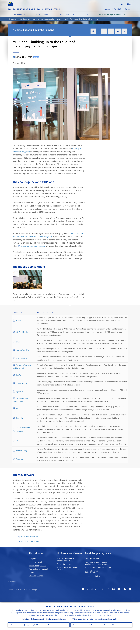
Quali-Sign (20, 418)
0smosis (19, 320)
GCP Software (21, 358)
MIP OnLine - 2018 (23, 57)
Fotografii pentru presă (38, 569)
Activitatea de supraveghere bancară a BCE (113, 16)
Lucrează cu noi (35, 562)
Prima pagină (12, 19)
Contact (32, 572)
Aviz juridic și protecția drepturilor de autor (66, 560)
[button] (125, 4)
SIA (17, 441)
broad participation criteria (33, 246)
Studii (75, 14)
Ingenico (19, 391)
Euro (67, 14)
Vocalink (19, 459)
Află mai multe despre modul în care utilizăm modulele (94, 618)
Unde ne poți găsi (36, 576)
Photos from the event (31, 541)
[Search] (110, 3)
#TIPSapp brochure (29, 536)
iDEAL (18, 342)
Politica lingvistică (92, 576)
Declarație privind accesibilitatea (92, 572)
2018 (96, 19)
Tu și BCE (117, 9)
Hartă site (13, 581)
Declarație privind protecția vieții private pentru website (96, 563)
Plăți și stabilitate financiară (42, 16)
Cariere (127, 9)
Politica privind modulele (98, 567)
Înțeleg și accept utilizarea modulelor (38, 624)
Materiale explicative (37, 565)
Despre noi (106, 9)
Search (121, 4)
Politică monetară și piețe (19, 16)
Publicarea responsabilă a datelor (67, 568)
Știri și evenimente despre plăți (43, 19)
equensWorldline (23, 350)
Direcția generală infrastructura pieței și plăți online (74, 19)
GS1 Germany (21, 383)
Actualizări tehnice (64, 564)
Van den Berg (21, 450)
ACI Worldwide (22, 332)
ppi (17, 408)
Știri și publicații (87, 16)
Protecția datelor (92, 559)
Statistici (59, 14)
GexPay (19, 375)
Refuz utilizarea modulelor (101, 624)
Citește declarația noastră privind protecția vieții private (45, 618)
